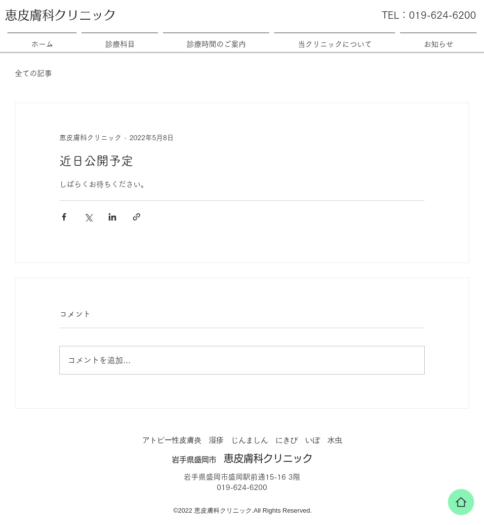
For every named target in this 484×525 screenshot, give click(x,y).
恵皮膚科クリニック (60, 15)
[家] (461, 502)
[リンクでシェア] (136, 217)
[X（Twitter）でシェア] (88, 217)
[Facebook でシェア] (64, 217)
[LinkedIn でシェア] (112, 217)
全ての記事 (33, 73)
